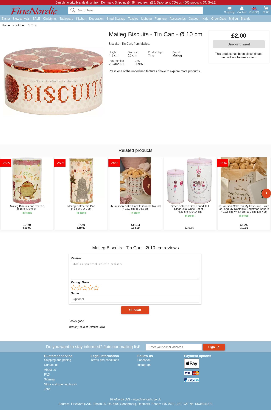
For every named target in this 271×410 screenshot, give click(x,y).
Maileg (233, 18)
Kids (205, 18)
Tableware (66, 18)
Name (75, 293)
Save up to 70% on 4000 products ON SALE (186, 2)
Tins (151, 55)
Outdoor (194, 18)
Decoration (96, 18)
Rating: (80, 282)
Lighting (146, 18)
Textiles (133, 18)
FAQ (47, 374)
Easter (5, 18)
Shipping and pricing (57, 360)
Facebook (143, 360)
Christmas (50, 18)
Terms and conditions (105, 360)
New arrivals (21, 18)
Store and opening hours (60, 384)
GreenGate (218, 18)
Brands (245, 18)
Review (76, 258)
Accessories (178, 18)
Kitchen (81, 18)
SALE (36, 18)
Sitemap (49, 379)
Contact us (51, 364)
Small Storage (116, 18)
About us (50, 369)
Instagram (144, 364)
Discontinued (239, 44)
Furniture (161, 18)
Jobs (47, 389)
